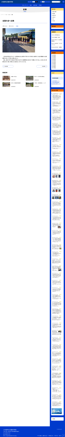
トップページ (26, 5)
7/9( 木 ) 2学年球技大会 (56, 34)
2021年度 (54, 62)
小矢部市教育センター (56, 81)
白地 (33, 1)
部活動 (54, 13)
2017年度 (54, 67)
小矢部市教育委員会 (55, 82)
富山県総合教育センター (56, 83)
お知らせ (54, 17)
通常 (31, 1)
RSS (54, 419)
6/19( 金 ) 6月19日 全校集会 (57, 47)
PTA (53, 19)
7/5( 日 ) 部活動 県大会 (56, 37)
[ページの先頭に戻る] (63, 435)
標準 (43, 1)
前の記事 (6, 66)
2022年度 (54, 60)
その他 (54, 20)
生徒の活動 (54, 11)
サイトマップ (60, 429)
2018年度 (54, 66)
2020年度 (54, 63)
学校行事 (54, 15)
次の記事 (43, 66)
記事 (31, 5)
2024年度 (54, 58)
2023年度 (54, 59)
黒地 (36, 1)
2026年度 (54, 55)
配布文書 (35, 5)
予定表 (40, 5)
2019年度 (54, 65)
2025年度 (54, 56)
